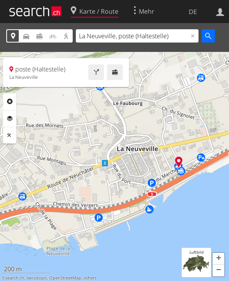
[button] (218, 259)
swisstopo (37, 278)
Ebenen (9, 118)
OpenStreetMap (65, 278)
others (90, 278)
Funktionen (9, 135)
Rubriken (9, 101)
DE (193, 11)
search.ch (14, 278)
